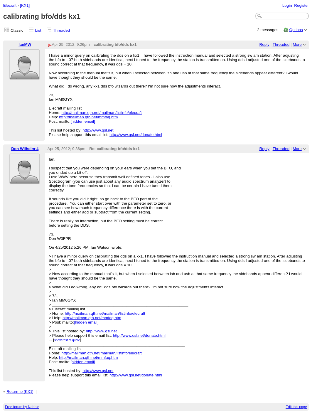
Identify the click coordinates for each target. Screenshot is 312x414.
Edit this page (296, 407)
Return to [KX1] (19, 391)
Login (287, 5)
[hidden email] (82, 121)
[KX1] (25, 5)
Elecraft (10, 5)
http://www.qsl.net (97, 130)
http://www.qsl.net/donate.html (135, 134)
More (297, 44)
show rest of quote (67, 340)
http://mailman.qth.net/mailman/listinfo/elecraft (102, 112)
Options (296, 30)
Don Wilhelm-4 (24, 149)
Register (301, 5)
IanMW (24, 44)
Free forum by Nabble (22, 407)
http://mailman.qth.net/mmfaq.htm (88, 117)
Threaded (61, 30)
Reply (264, 44)
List (38, 30)
